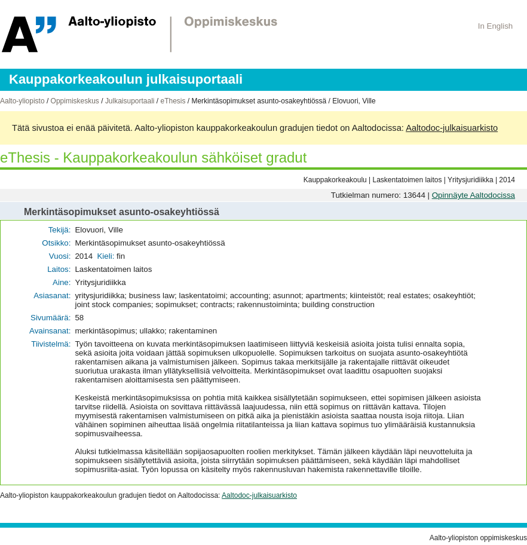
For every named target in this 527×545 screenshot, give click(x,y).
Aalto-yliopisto (22, 101)
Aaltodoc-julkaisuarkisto (452, 128)
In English (495, 26)
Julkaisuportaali (130, 101)
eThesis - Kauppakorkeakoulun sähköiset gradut (153, 157)
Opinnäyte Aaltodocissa (473, 195)
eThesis (172, 101)
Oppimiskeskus (75, 101)
